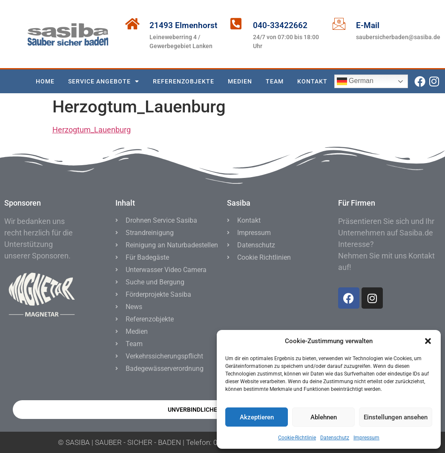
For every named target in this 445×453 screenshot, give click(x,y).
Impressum (366, 438)
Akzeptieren (257, 417)
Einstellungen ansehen (396, 417)
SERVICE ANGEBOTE (103, 81)
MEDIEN (240, 81)
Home (45, 81)
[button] (428, 341)
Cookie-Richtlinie (297, 438)
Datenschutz (334, 438)
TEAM (275, 81)
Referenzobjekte (183, 81)
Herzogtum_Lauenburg (91, 129)
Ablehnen (323, 417)
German (355, 81)
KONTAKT (312, 81)
